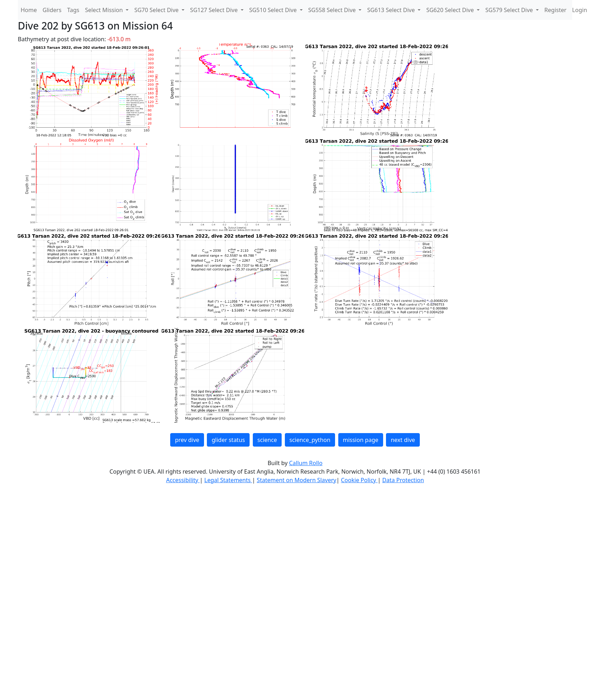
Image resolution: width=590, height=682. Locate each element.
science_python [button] (309, 440)
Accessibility (182, 480)
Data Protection (403, 480)
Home (29, 10)
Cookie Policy (359, 480)
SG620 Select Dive (450, 10)
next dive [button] (403, 440)
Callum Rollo (306, 463)
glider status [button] (228, 440)
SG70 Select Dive (157, 10)
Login (579, 10)
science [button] (267, 440)
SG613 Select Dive (391, 10)
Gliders (52, 10)
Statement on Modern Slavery (296, 480)
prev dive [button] (187, 440)
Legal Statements (228, 480)
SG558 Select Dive (332, 10)
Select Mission (104, 10)
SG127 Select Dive (214, 10)
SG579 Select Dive (509, 10)
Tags (73, 10)
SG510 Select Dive (273, 10)
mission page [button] (360, 440)
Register (555, 10)
